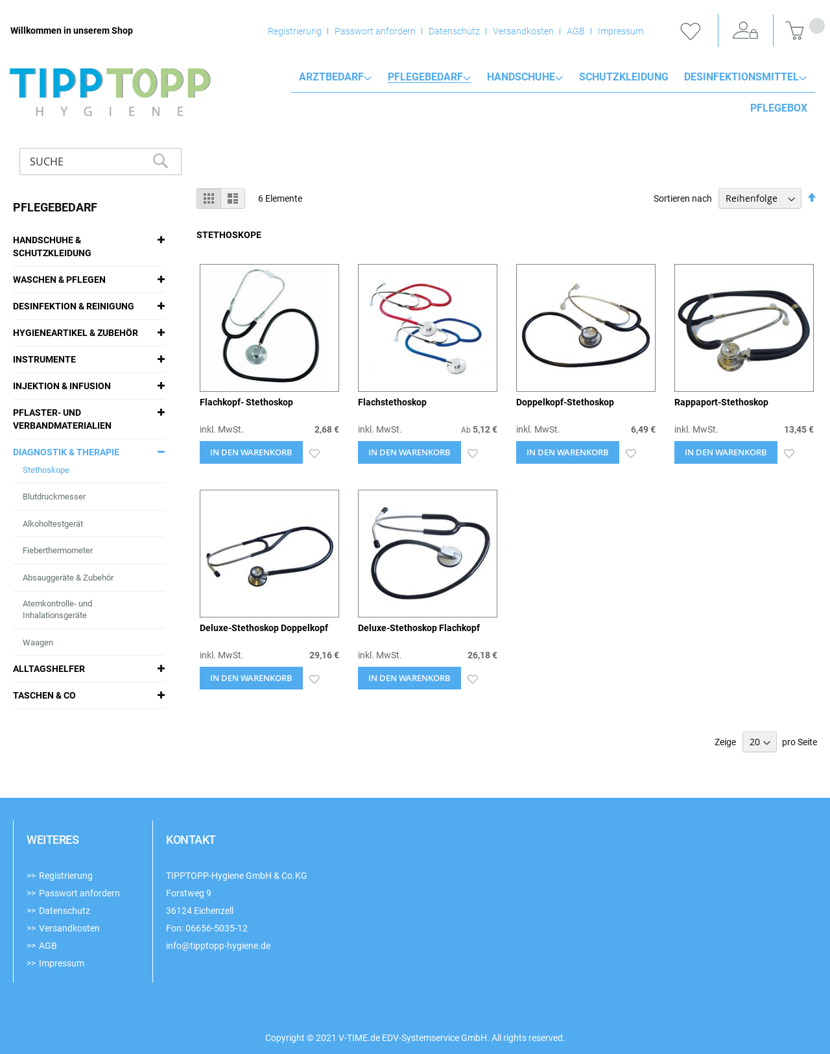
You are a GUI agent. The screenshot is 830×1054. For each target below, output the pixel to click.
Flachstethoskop (392, 402)
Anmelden (746, 31)
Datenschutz (454, 31)
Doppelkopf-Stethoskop (565, 402)
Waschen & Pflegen (59, 279)
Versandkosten (523, 31)
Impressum (620, 31)
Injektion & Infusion (62, 386)
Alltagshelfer (49, 669)
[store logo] (110, 92)
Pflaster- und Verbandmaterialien (62, 419)
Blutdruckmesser (54, 496)
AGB (576, 31)
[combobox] (100, 161)
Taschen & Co (44, 695)
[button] (314, 452)
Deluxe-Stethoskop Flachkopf (419, 628)
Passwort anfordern (375, 31)
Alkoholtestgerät (53, 524)
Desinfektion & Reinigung (73, 306)
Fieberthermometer (58, 550)
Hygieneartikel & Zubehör (75, 333)
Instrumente (44, 359)
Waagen (38, 642)
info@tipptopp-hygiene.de (218, 945)
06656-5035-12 (216, 928)
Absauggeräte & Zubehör (68, 577)
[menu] (553, 77)
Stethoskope (46, 470)
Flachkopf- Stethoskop (246, 402)
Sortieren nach (683, 198)
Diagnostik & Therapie (66, 452)
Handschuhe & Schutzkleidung (52, 246)
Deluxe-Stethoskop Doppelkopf (264, 628)
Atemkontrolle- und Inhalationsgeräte (57, 610)
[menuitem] (335, 77)
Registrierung (295, 31)
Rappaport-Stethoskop (721, 402)
